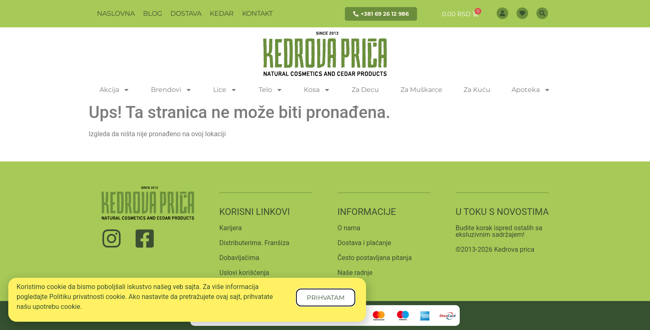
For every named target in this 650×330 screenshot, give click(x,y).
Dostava (185, 13)
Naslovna (116, 13)
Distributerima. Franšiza (254, 243)
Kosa (317, 89)
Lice (225, 89)
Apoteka (531, 89)
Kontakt (257, 13)
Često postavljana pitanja (374, 258)
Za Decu (365, 90)
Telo (271, 89)
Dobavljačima (239, 258)
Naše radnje (355, 273)
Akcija (114, 89)
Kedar (222, 13)
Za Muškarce (421, 90)
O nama (348, 228)
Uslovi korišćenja (244, 273)
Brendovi (171, 89)
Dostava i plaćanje (364, 243)
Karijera (230, 228)
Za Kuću (476, 90)
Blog (152, 13)
